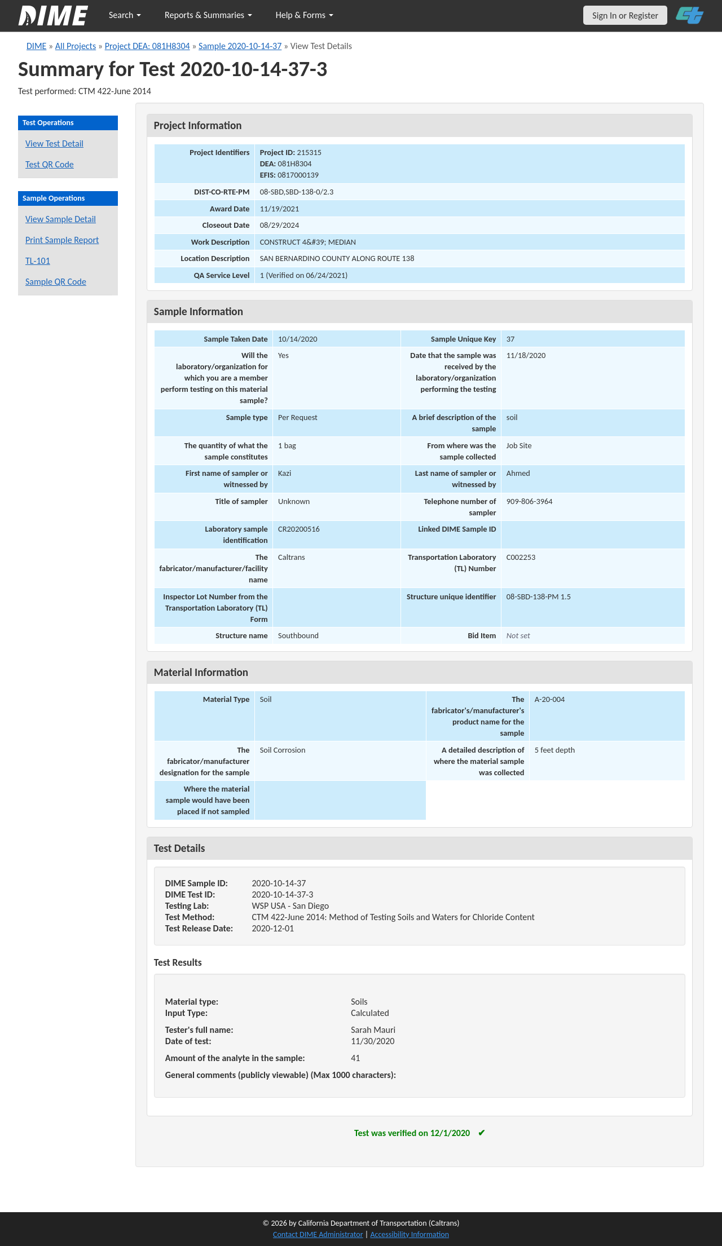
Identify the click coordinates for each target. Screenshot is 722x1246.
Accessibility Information (409, 1234)
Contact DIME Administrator (318, 1234)
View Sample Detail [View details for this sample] (60, 219)
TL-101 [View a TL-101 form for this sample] (37, 260)
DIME (36, 46)
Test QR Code (49, 164)
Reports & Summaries (208, 15)
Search (125, 15)
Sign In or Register (625, 15)
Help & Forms (304, 15)
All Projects (75, 46)
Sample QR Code (55, 281)
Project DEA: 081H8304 (147, 46)
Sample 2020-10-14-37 (240, 46)
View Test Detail (54, 143)
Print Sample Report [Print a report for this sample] (62, 240)
